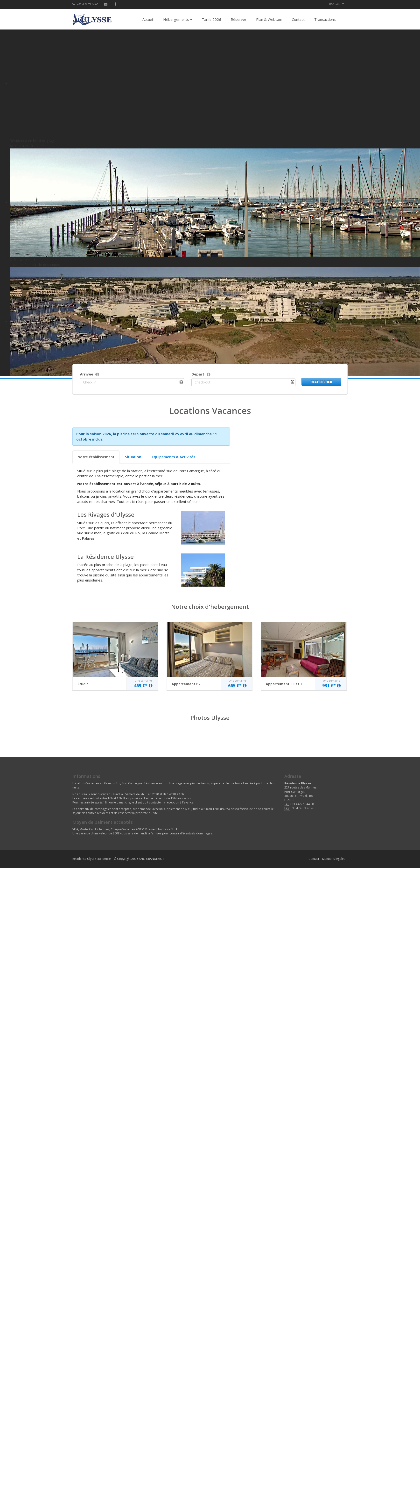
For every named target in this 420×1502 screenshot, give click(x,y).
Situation (133, 456)
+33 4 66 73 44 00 (85, 4)
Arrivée (86, 374)
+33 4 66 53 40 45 (302, 808)
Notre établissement (95, 456)
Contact (298, 19)
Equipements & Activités (173, 456)
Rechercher (321, 381)
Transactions (325, 19)
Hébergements (177, 19)
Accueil (148, 19)
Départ (197, 374)
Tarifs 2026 (211, 19)
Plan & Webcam (269, 19)
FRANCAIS (336, 4)
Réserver (238, 19)
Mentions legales (333, 859)
